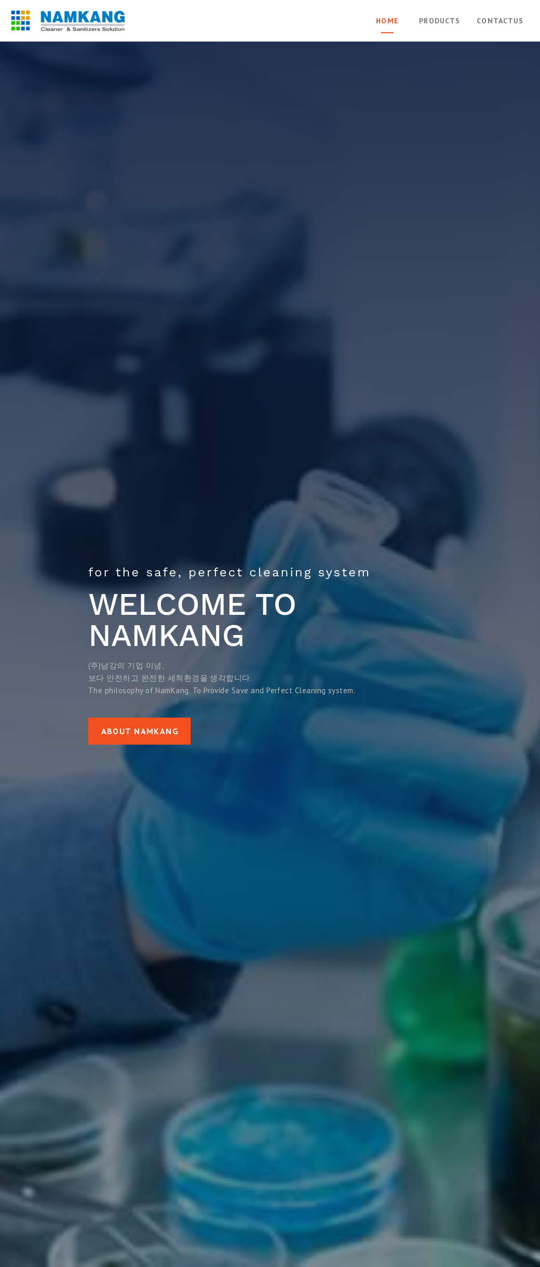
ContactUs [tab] (500, 20)
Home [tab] (387, 20)
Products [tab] (439, 20)
